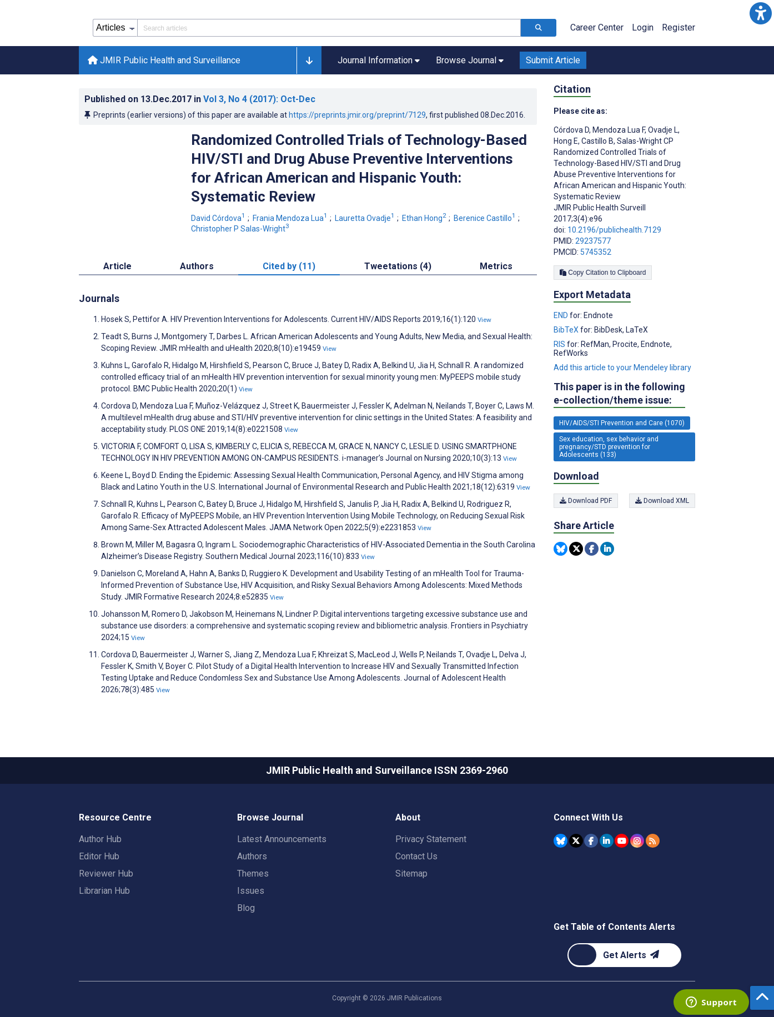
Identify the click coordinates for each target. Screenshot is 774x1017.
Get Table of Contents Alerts (614, 927)
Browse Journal (270, 817)
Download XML (662, 501)
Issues (250, 890)
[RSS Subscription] (653, 841)
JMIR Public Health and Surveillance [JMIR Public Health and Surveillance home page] (164, 60)
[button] (760, 13)
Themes (253, 873)
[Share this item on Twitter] (576, 549)
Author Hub (100, 839)
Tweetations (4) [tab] (397, 266)
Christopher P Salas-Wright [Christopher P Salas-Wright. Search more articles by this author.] (241, 228)
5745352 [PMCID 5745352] (595, 252)
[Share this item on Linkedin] (607, 549)
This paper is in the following (619, 394)
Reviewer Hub (106, 873)
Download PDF (586, 501)
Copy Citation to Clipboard (603, 272)
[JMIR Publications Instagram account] (637, 841)
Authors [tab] (197, 266)
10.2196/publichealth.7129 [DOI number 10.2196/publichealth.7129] (614, 229)
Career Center (597, 27)
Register (678, 27)
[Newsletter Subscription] (624, 955)
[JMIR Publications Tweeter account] (576, 841)
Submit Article (553, 60)
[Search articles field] (329, 28)
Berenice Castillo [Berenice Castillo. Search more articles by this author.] (485, 218)
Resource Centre (115, 817)
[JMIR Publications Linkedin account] (607, 841)
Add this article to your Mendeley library (622, 367)
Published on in (199, 99)
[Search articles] (538, 28)
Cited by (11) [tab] (289, 266)
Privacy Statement (430, 839)
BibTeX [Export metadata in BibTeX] (567, 329)
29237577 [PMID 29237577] (593, 240)
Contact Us (416, 856)
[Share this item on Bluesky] (560, 549)
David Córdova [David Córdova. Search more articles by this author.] (219, 218)
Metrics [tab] (496, 266)
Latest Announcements (281, 839)
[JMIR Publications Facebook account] (591, 841)
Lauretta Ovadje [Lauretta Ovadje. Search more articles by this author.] (365, 218)
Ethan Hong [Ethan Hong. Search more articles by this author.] (425, 218)
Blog (246, 908)
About (407, 817)
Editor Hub (99, 856)
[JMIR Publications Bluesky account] (560, 841)
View (484, 320)
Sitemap (411, 873)
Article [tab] (117, 266)
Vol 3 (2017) (259, 99)
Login (643, 27)
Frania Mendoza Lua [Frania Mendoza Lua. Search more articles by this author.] (291, 218)
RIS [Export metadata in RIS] (560, 344)
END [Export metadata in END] (562, 315)
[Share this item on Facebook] (592, 549)
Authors (252, 856)
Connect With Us (588, 817)
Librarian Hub (104, 890)
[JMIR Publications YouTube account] (622, 841)
